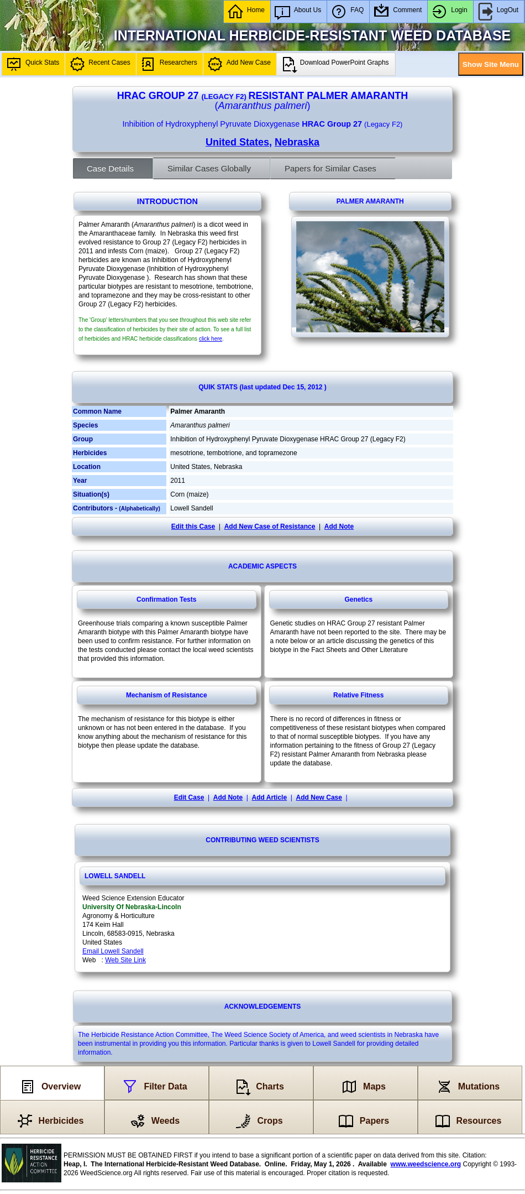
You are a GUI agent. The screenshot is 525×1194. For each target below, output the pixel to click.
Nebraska (297, 142)
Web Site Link (125, 960)
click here (210, 339)
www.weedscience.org (426, 1164)
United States (237, 142)
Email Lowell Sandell (113, 951)
